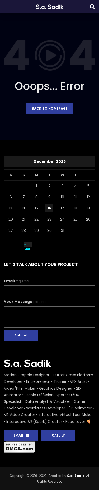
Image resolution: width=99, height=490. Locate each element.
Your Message (25, 301)
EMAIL (21, 435)
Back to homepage (50, 108)
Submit (21, 335)
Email (16, 280)
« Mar (27, 244)
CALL (58, 435)
